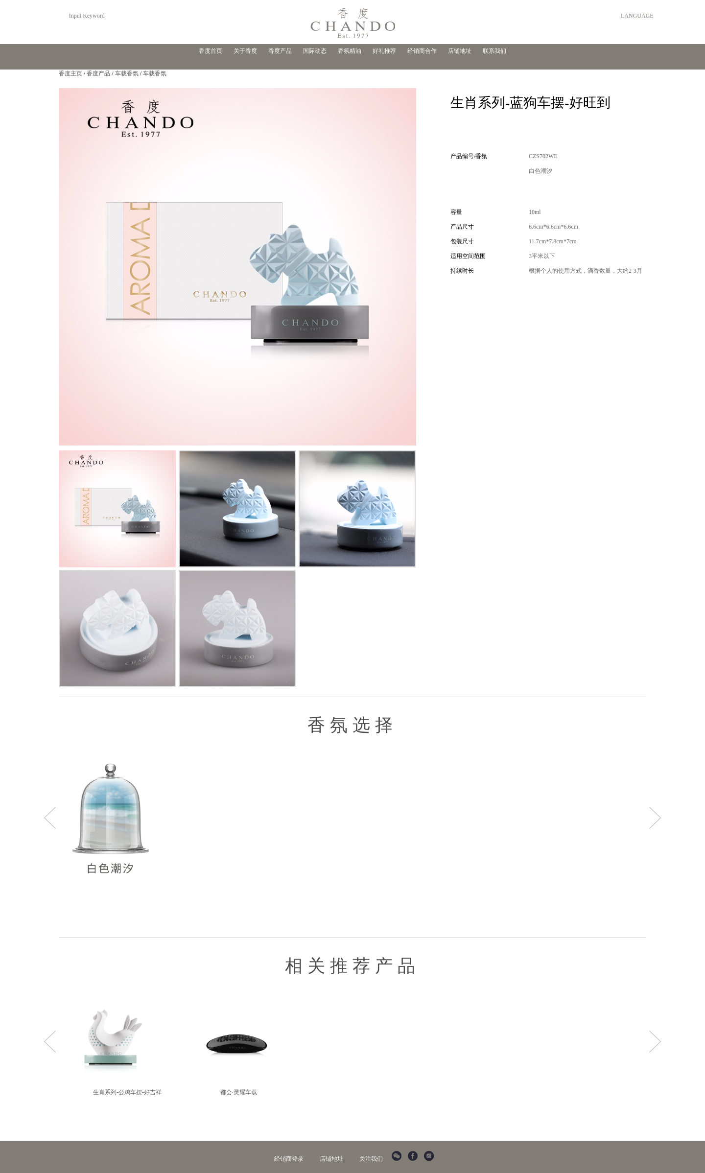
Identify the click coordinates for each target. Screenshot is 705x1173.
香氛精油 (349, 50)
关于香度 (245, 50)
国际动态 (315, 50)
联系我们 (494, 50)
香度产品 (280, 50)
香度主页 (70, 73)
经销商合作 (422, 50)
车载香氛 (127, 73)
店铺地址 (459, 50)
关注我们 (371, 1158)
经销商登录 (289, 1158)
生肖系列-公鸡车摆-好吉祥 (127, 1092)
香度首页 (210, 50)
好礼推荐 (384, 50)
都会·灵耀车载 (238, 1092)
